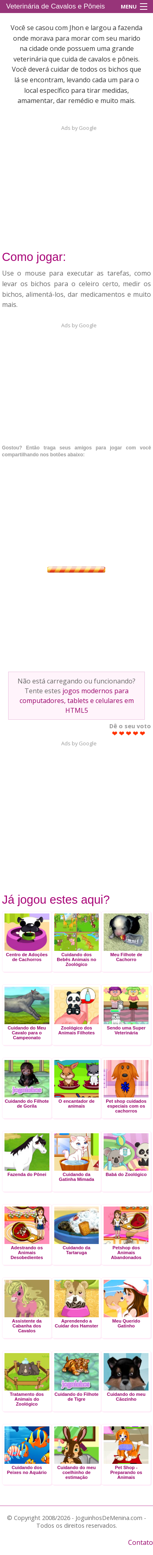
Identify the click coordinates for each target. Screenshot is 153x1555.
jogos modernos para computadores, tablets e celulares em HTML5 (77, 700)
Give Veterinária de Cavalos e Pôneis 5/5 (142, 733)
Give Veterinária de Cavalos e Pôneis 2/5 (121, 733)
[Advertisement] (77, 183)
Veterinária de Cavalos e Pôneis (55, 6)
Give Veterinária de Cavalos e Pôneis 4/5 (135, 733)
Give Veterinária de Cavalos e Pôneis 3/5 (128, 733)
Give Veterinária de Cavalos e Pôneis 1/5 (114, 733)
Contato (140, 1542)
